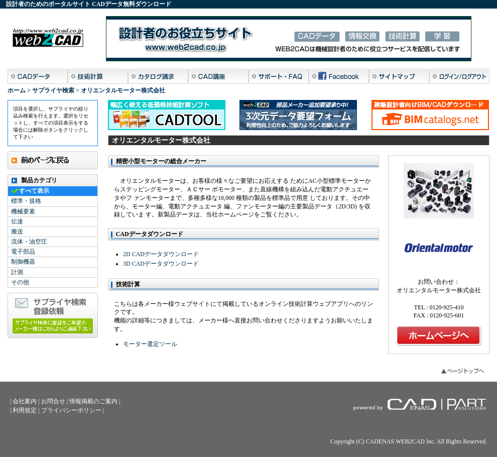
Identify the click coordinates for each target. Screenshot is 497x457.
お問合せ (53, 401)
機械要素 (23, 211)
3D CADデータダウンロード (161, 263)
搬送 (17, 231)
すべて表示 (34, 190)
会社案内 (25, 401)
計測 (17, 272)
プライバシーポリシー (71, 410)
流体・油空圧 (29, 241)
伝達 (17, 221)
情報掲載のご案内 (93, 401)
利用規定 (25, 410)
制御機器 (23, 261)
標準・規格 (26, 200)
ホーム (17, 90)
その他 (20, 282)
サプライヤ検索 (53, 90)
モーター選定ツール (150, 344)
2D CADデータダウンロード (161, 254)
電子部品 (23, 251)
